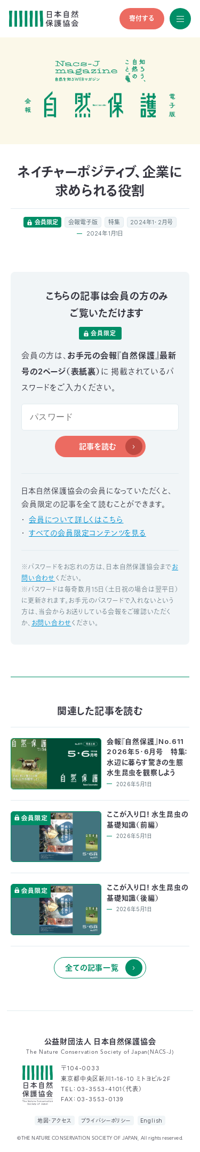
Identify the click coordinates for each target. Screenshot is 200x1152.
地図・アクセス (54, 1120)
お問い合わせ (51, 623)
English (151, 1120)
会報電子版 (83, 222)
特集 (114, 222)
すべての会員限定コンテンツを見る (87, 532)
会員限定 (47, 222)
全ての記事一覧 (92, 967)
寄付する (142, 18)
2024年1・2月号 (151, 222)
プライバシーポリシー (106, 1120)
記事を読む (97, 446)
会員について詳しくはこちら (76, 519)
